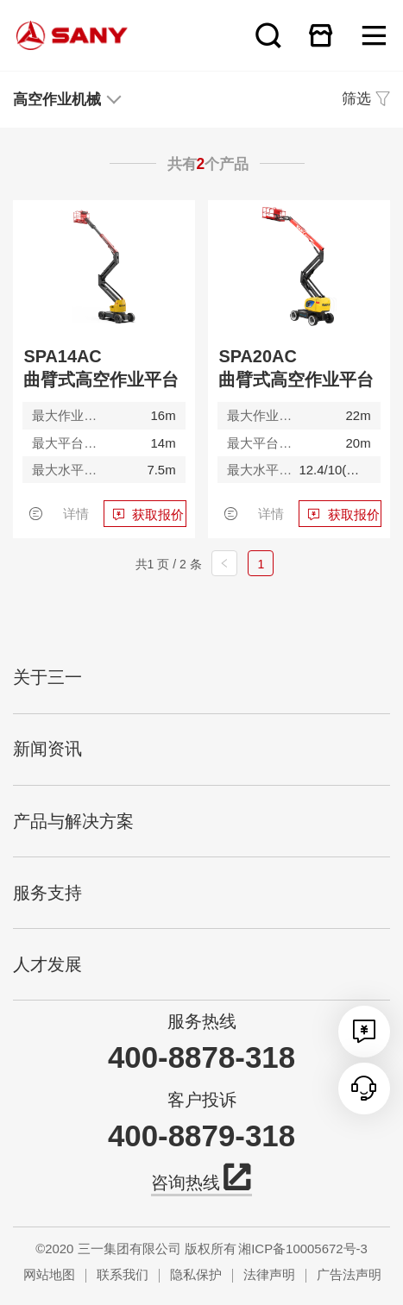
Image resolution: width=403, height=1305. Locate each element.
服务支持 (47, 892)
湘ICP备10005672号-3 (303, 1248)
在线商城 (321, 35)
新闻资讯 (47, 748)
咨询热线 (201, 1181)
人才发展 (47, 964)
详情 (76, 513)
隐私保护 (196, 1274)
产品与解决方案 (73, 821)
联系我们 (122, 1274)
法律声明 (269, 1274)
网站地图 (49, 1274)
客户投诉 (201, 1099)
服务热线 (201, 1021)
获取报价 (158, 514)
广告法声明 (349, 1274)
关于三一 (47, 677)
